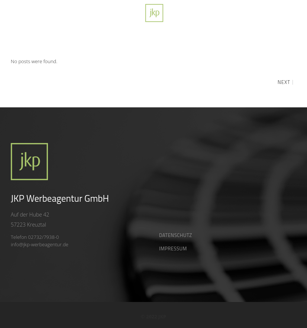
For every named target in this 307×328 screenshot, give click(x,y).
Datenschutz (175, 235)
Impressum (173, 248)
